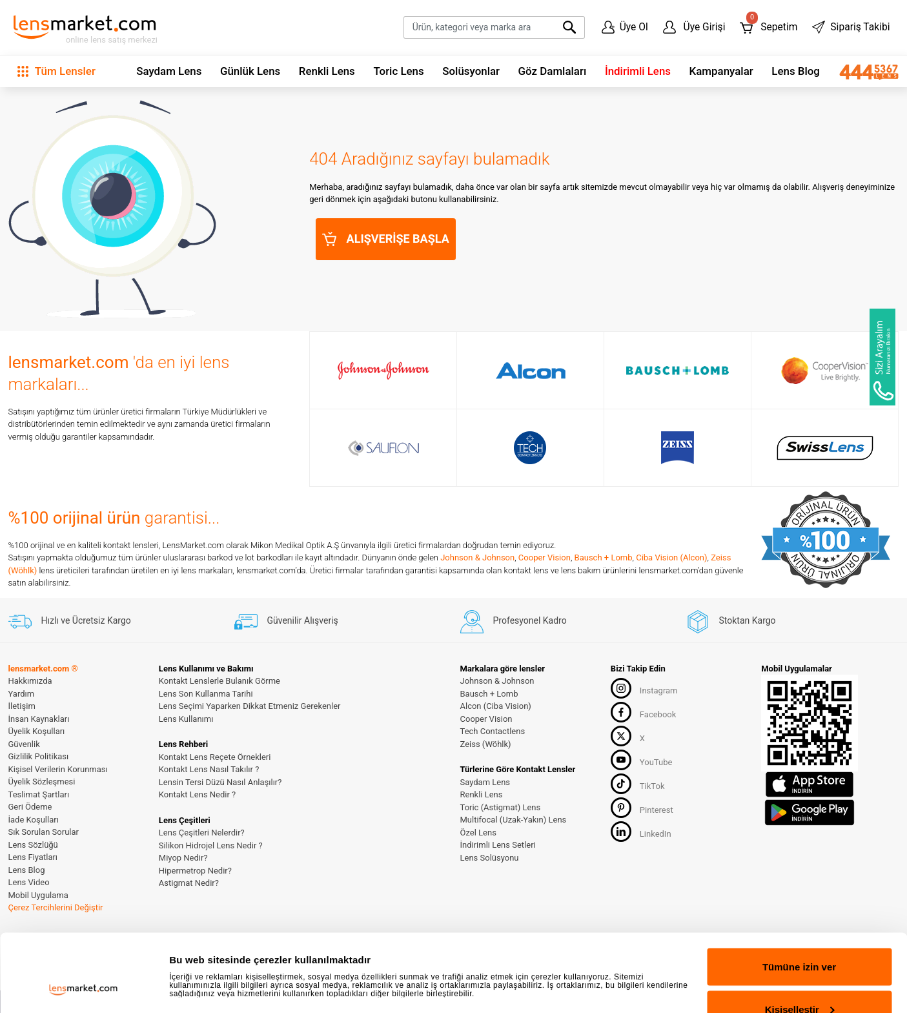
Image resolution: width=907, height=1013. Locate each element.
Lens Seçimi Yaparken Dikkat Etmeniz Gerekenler (250, 706)
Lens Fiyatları (33, 857)
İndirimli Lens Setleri (498, 845)
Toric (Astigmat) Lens (500, 807)
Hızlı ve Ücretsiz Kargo (69, 620)
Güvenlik (24, 744)
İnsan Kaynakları (39, 719)
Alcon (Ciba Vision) (495, 706)
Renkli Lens (327, 71)
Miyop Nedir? (183, 858)
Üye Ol (625, 27)
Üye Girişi (694, 27)
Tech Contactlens (492, 731)
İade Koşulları (33, 819)
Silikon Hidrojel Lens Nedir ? (211, 845)
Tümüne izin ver (799, 893)
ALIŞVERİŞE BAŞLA (385, 239)
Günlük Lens (250, 71)
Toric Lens (398, 71)
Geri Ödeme (30, 807)
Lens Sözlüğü (33, 845)
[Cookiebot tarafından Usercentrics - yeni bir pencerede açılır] (83, 988)
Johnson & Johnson (477, 557)
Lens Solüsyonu (489, 858)
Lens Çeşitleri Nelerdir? (202, 832)
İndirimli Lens (638, 71)
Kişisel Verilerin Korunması (58, 769)
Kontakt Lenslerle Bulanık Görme (219, 681)
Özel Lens (478, 832)
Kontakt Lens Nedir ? (197, 794)
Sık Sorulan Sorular (43, 832)
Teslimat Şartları (39, 794)
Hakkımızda (30, 681)
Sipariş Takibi (851, 27)
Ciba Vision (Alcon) (671, 557)
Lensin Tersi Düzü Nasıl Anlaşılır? (220, 782)
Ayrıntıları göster (208, 951)
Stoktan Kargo (731, 620)
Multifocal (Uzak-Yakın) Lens (513, 819)
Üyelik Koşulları (36, 731)
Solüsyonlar (471, 71)
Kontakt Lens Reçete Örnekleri (215, 757)
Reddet (799, 978)
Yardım (21, 694)
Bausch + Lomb (604, 557)
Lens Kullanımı (186, 719)
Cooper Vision (544, 557)
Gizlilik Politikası (38, 756)
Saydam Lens (168, 71)
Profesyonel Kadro (513, 620)
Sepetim (768, 24)
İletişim (22, 706)
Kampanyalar (721, 71)
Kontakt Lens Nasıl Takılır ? (209, 769)
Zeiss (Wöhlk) (485, 744)
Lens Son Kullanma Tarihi (206, 694)
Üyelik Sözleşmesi (42, 781)
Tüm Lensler (56, 71)
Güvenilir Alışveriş (286, 620)
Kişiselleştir (800, 936)
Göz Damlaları (552, 71)
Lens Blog (795, 71)
